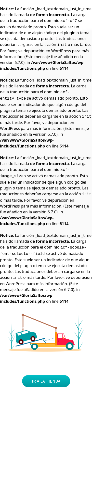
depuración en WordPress (47, 50)
